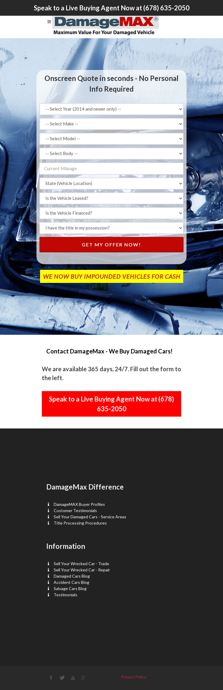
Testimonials (65, 594)
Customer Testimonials (75, 510)
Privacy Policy (133, 676)
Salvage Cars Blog (70, 588)
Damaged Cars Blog (72, 576)
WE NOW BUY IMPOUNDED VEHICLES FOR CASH (111, 276)
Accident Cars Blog (71, 582)
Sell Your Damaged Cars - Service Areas (90, 516)
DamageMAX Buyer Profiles (79, 504)
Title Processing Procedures (80, 522)
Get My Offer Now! (111, 244)
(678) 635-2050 (166, 8)
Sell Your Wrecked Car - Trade (81, 563)
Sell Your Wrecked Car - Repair (82, 569)
